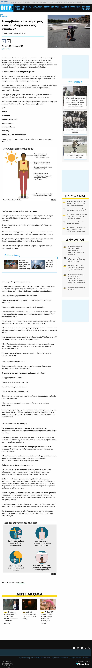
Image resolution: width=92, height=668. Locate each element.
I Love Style (51, 2)
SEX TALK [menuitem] (55, 7)
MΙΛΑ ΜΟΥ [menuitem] (38, 7)
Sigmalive (14, 2)
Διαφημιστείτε (76, 658)
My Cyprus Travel (82, 2)
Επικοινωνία (45, 658)
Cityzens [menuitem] (19, 9)
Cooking (73, 2)
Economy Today (37, 2)
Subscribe (86, 658)
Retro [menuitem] (47, 7)
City (44, 2)
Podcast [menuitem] (86, 9)
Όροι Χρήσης (24, 658)
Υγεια (5, 16)
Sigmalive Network (4, 2)
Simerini (21, 2)
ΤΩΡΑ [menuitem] (17, 7)
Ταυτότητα (35, 658)
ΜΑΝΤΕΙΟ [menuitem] (65, 7)
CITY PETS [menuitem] (86, 7)
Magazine (66, 2)
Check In (59, 2)
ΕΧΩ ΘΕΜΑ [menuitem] (27, 7)
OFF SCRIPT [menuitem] (75, 7)
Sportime (28, 2)
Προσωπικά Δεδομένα (60, 658)
